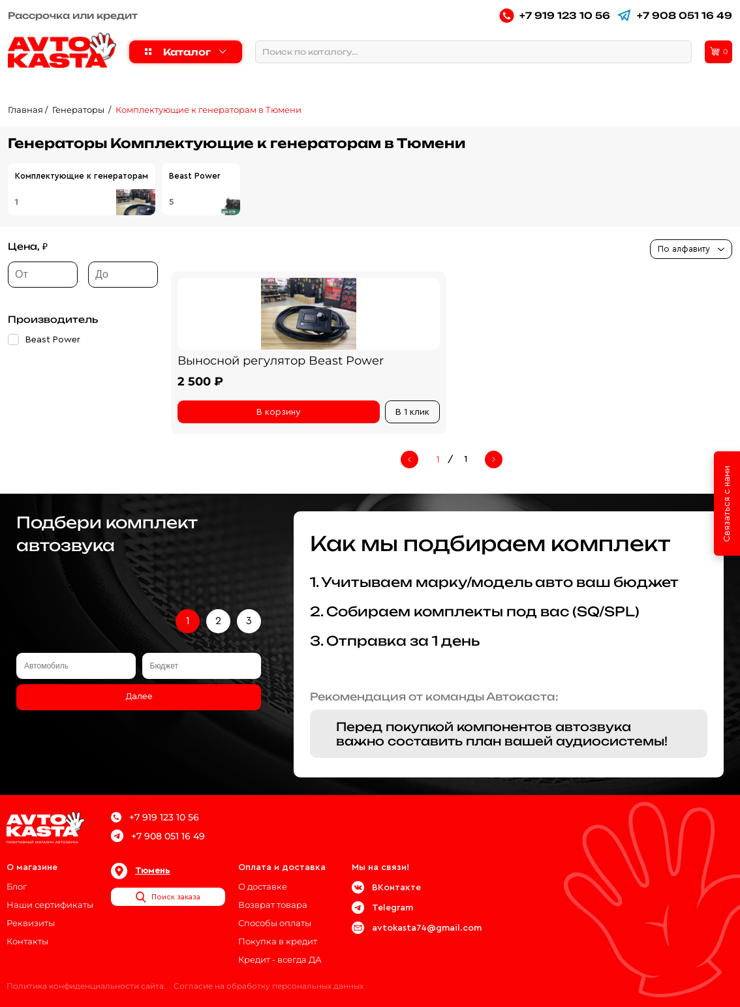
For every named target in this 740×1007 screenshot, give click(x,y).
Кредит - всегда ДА (280, 959)
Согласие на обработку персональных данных (268, 986)
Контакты (27, 941)
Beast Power (195, 176)
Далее (139, 696)
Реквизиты (31, 923)
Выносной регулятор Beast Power (280, 360)
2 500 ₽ (200, 381)
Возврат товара (272, 904)
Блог (17, 886)
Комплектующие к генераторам (81, 176)
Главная (25, 109)
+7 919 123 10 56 (554, 15)
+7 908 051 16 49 (674, 15)
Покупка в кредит (277, 941)
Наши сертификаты (50, 904)
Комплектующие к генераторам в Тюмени (208, 109)
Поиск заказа (168, 897)
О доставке (262, 886)
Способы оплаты (274, 923)
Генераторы (79, 109)
